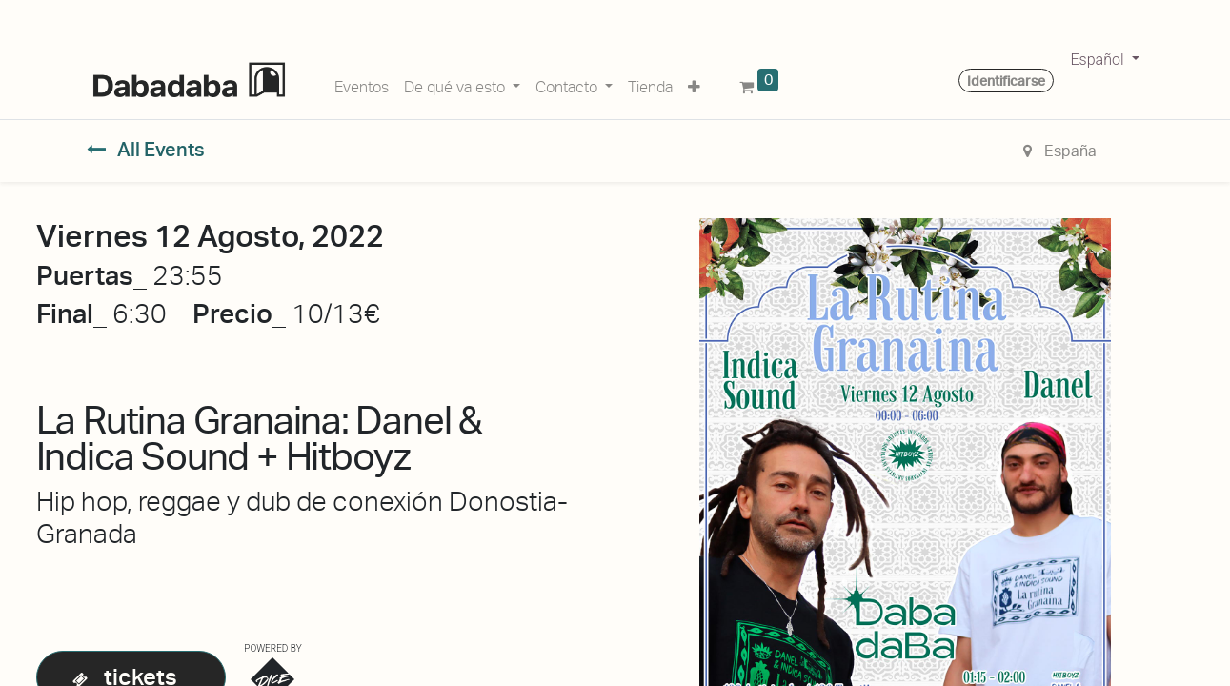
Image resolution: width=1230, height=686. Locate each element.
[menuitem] (361, 84)
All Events (146, 149)
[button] (694, 84)
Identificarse (1006, 81)
